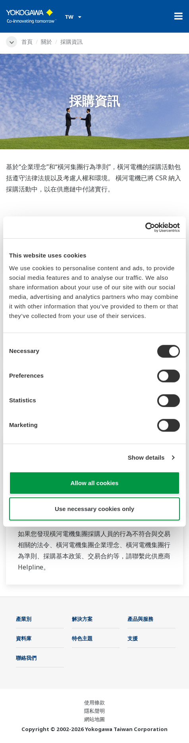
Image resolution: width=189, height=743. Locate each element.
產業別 (23, 618)
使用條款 (94, 702)
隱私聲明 (94, 710)
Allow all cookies (95, 482)
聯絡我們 (26, 657)
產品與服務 (140, 618)
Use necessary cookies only (94, 508)
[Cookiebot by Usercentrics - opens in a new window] (145, 227)
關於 (46, 41)
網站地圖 (94, 719)
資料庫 (23, 638)
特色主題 (82, 638)
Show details (146, 457)
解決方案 (82, 618)
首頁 (27, 41)
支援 (132, 638)
